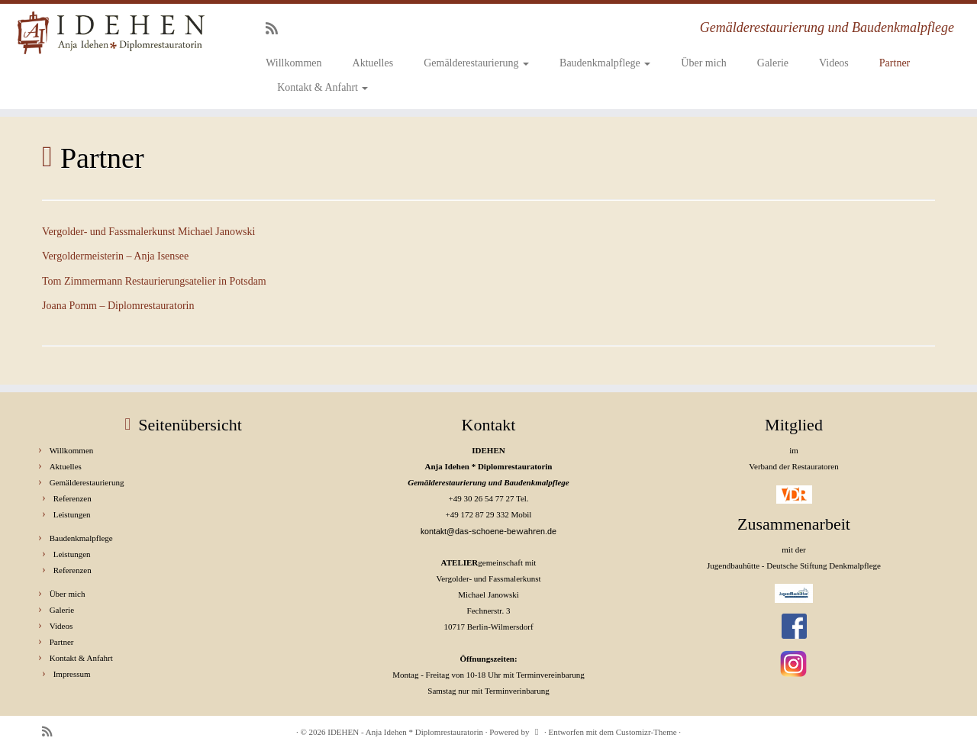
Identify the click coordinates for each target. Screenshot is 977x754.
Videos (834, 63)
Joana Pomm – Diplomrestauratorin (118, 305)
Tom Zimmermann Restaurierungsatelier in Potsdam (154, 281)
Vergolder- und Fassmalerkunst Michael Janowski (148, 231)
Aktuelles (373, 63)
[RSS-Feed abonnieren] (277, 29)
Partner (894, 63)
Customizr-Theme (646, 731)
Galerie (772, 63)
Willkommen (293, 63)
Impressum (72, 673)
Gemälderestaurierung (476, 63)
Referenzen (72, 498)
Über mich (703, 63)
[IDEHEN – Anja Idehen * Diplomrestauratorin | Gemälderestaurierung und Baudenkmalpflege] (112, 32)
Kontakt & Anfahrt (322, 87)
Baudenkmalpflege (604, 63)
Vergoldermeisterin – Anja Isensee (115, 256)
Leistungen (72, 514)
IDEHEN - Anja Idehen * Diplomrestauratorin (405, 731)
